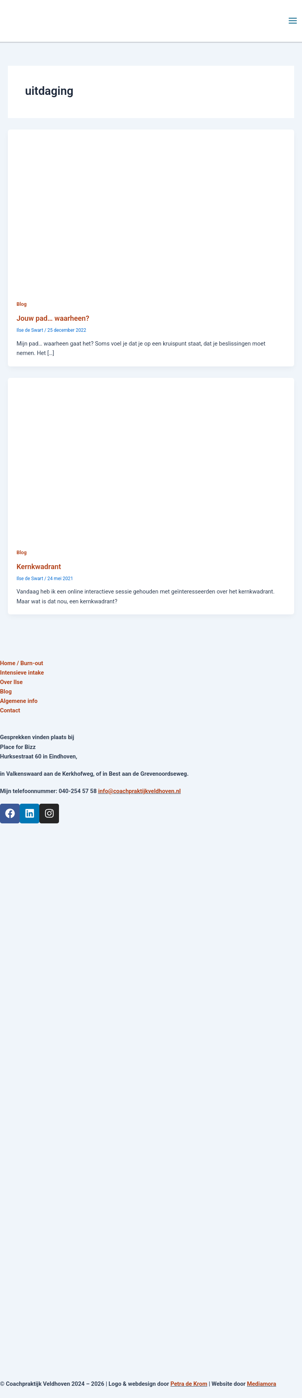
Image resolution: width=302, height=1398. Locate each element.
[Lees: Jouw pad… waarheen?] (151, 209)
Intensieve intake (22, 672)
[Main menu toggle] (293, 20)
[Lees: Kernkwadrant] (151, 457)
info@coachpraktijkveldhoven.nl (139, 791)
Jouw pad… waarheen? (53, 318)
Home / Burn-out (21, 663)
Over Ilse (11, 682)
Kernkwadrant (39, 566)
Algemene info (19, 701)
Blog (22, 304)
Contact (10, 710)
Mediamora (261, 1383)
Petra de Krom (188, 1383)
